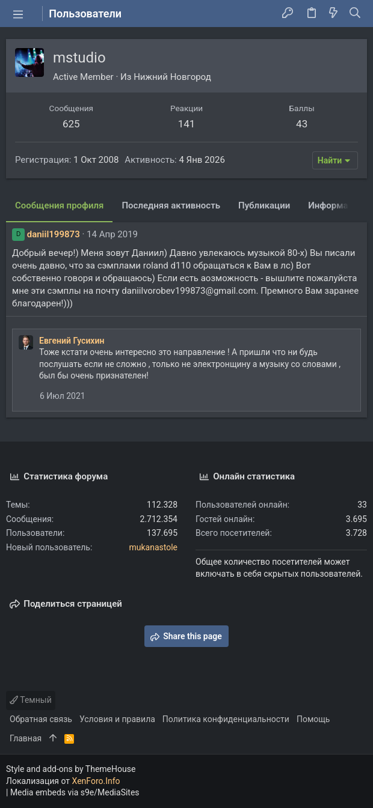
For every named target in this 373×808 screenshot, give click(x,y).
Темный (31, 700)
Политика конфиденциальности (225, 719)
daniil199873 (53, 234)
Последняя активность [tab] (171, 205)
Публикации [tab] (264, 205)
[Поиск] (355, 14)
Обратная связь (41, 719)
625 (71, 124)
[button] (18, 14)
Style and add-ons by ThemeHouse (70, 769)
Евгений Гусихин (71, 340)
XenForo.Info (96, 781)
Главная (26, 738)
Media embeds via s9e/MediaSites (75, 792)
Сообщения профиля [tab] (59, 205)
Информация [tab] (335, 205)
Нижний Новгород (172, 76)
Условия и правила (117, 719)
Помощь (313, 719)
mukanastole (153, 547)
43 (301, 124)
